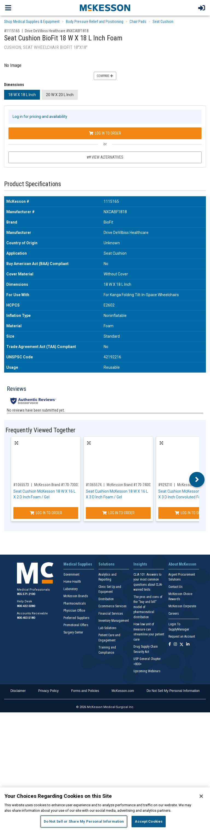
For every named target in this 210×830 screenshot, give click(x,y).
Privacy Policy (48, 691)
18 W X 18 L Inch (22, 95)
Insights (140, 564)
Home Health (72, 582)
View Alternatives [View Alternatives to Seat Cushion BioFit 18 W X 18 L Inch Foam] (105, 157)
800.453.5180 (26, 618)
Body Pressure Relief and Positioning (94, 21)
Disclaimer (18, 691)
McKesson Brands (75, 596)
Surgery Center (73, 632)
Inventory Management (113, 621)
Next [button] (197, 479)
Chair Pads (138, 21)
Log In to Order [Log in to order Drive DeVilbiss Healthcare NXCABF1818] (105, 133)
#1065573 (21, 485)
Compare (105, 76)
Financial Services (110, 613)
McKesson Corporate (182, 606)
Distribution (106, 599)
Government (71, 574)
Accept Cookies (148, 821)
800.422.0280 (26, 606)
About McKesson (182, 564)
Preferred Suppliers (76, 618)
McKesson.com (123, 691)
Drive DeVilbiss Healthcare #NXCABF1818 (57, 31)
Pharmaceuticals (74, 603)
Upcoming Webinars (147, 671)
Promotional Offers (75, 625)
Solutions (106, 564)
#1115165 (12, 31)
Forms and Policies (85, 691)
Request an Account (181, 636)
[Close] (201, 796)
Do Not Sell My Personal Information (173, 691)
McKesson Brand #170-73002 (57, 485)
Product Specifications (32, 184)
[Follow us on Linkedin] (187, 644)
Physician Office (74, 610)
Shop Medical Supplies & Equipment (32, 21)
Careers (173, 613)
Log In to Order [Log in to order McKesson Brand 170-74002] (118, 513)
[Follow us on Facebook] (169, 644)
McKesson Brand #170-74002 (129, 485)
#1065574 (93, 485)
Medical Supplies (77, 564)
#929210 (165, 485)
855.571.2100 (26, 594)
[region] (105, 808)
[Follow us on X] (181, 644)
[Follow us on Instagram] (175, 644)
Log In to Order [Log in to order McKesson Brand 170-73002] (46, 513)
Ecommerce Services (112, 606)
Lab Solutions (107, 628)
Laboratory (70, 589)
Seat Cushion (163, 21)
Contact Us (175, 587)
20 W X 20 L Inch (60, 95)
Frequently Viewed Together (40, 430)
